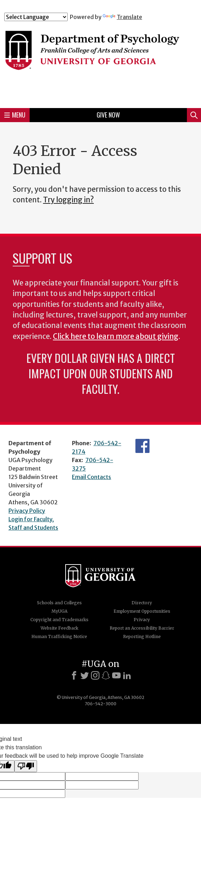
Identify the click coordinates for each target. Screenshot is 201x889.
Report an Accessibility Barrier (142, 628)
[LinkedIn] (127, 675)
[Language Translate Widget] (36, 17)
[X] (84, 675)
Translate (122, 16)
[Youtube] (116, 675)
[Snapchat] (106, 675)
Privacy (142, 619)
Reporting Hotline (142, 636)
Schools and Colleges (59, 602)
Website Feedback (59, 628)
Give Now (108, 114)
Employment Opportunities (142, 611)
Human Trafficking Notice (59, 636)
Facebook (142, 446)
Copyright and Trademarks (59, 619)
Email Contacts (91, 476)
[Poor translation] (25, 766)
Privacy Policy (26, 510)
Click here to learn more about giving (115, 336)
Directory (142, 602)
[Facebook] (74, 675)
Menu (14, 114)
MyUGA (59, 611)
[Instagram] (95, 675)
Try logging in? (68, 199)
